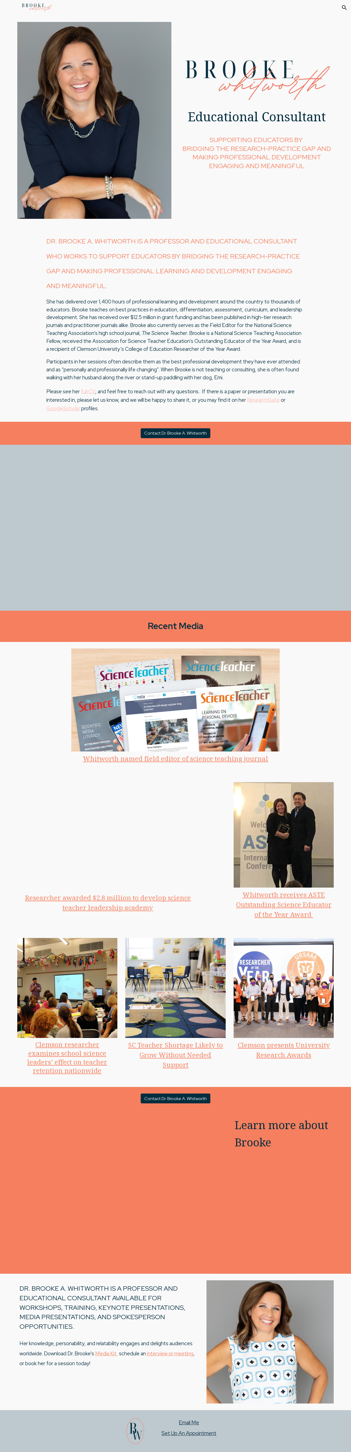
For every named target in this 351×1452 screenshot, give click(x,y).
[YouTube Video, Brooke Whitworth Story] (175, 527)
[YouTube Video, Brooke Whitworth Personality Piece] (121, 1192)
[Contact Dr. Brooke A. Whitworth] (175, 433)
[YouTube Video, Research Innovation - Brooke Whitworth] (108, 836)
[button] (344, 7)
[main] (257, 119)
